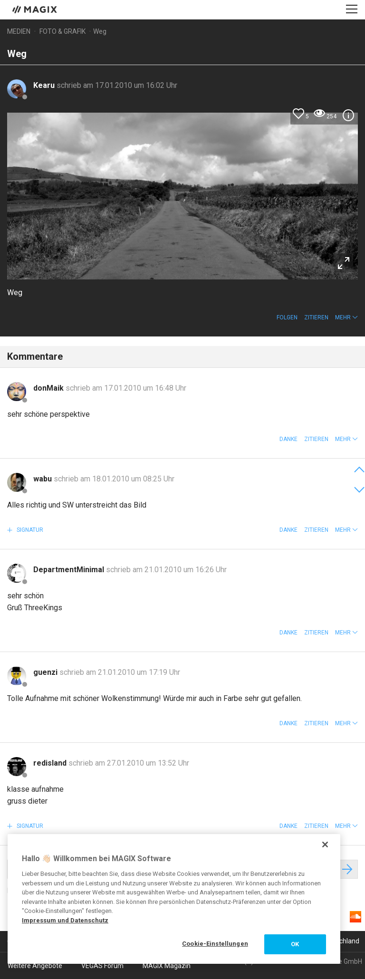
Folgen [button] (287, 317)
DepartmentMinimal (69, 569)
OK (295, 944)
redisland (50, 763)
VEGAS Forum (102, 965)
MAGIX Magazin (167, 965)
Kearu (45, 85)
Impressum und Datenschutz (65, 920)
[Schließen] (325, 844)
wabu (43, 478)
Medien (18, 31)
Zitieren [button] (316, 317)
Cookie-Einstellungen (215, 943)
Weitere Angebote (35, 965)
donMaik (49, 388)
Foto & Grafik (62, 31)
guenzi (46, 672)
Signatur (29, 530)
